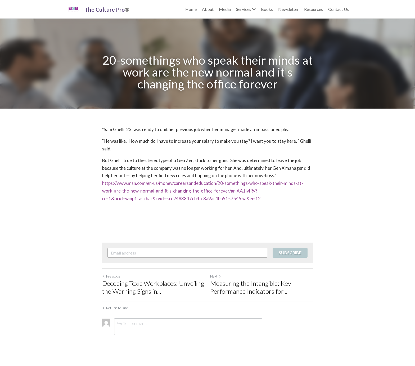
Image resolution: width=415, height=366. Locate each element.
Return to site (115, 308)
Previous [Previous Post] (111, 276)
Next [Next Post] (215, 276)
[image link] (73, 8)
